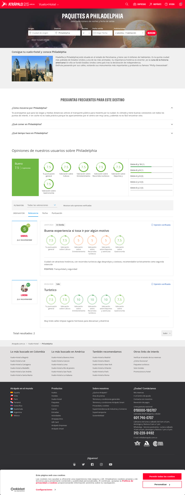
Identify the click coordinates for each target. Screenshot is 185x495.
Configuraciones (44, 489)
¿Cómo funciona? (141, 361)
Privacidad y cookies (101, 405)
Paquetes (55, 402)
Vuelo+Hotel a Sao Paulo (61, 371)
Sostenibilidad (98, 415)
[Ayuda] (169, 4)
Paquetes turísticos (141, 364)
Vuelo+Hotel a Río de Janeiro (62, 368)
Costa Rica (18, 405)
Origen (31, 28)
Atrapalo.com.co (18, 343)
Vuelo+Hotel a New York (102, 364)
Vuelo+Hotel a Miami (101, 361)
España (17, 392)
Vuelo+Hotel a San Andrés (20, 371)
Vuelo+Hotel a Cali (17, 361)
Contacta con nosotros (143, 399)
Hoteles (54, 396)
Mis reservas (139, 393)
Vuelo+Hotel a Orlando (102, 368)
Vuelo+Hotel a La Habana (61, 375)
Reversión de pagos (142, 402)
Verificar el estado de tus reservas (147, 357)
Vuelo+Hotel (33, 343)
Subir (166, 333)
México (17, 415)
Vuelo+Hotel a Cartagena (20, 364)
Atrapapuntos (57, 419)
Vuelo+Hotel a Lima (59, 364)
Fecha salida (97, 28)
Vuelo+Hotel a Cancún (60, 361)
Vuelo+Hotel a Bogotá (19, 357)
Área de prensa (99, 396)
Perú (16, 399)
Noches (85, 28)
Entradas (55, 412)
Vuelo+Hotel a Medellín (19, 368)
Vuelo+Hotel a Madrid (101, 357)
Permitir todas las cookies (162, 476)
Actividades (56, 415)
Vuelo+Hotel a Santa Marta (21, 375)
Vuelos (54, 392)
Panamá (17, 402)
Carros (54, 409)
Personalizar (162, 484)
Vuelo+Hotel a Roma (101, 375)
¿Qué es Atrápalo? (100, 392)
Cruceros (55, 405)
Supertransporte (99, 412)
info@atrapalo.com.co (148, 437)
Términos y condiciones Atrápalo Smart (108, 402)
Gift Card (55, 422)
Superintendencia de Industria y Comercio (110, 409)
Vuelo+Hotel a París (100, 371)
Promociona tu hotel (142, 371)
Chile (16, 396)
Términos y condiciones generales (106, 399)
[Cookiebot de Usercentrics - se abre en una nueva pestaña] (18, 490)
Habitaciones (119, 28)
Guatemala (18, 409)
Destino (57, 28)
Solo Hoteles (139, 368)
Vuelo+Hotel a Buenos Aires (62, 357)
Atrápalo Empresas (59, 425)
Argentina (18, 412)
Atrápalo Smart (57, 428)
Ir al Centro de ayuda (142, 396)
